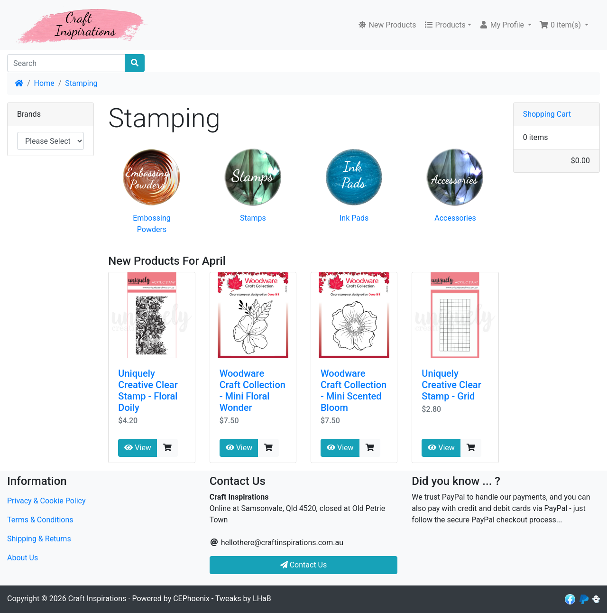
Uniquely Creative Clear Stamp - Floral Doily (147, 390)
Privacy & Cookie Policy (46, 500)
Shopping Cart (547, 114)
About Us (22, 557)
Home (44, 83)
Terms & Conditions (40, 519)
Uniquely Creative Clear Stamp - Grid (451, 385)
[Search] (66, 63)
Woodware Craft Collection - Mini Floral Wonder (252, 390)
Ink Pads (354, 218)
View (137, 447)
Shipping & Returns (39, 538)
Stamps (253, 218)
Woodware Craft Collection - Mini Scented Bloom (353, 390)
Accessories (455, 218)
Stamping (81, 83)
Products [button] (445, 24)
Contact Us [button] (303, 564)
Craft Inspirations (97, 598)
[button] (505, 25)
